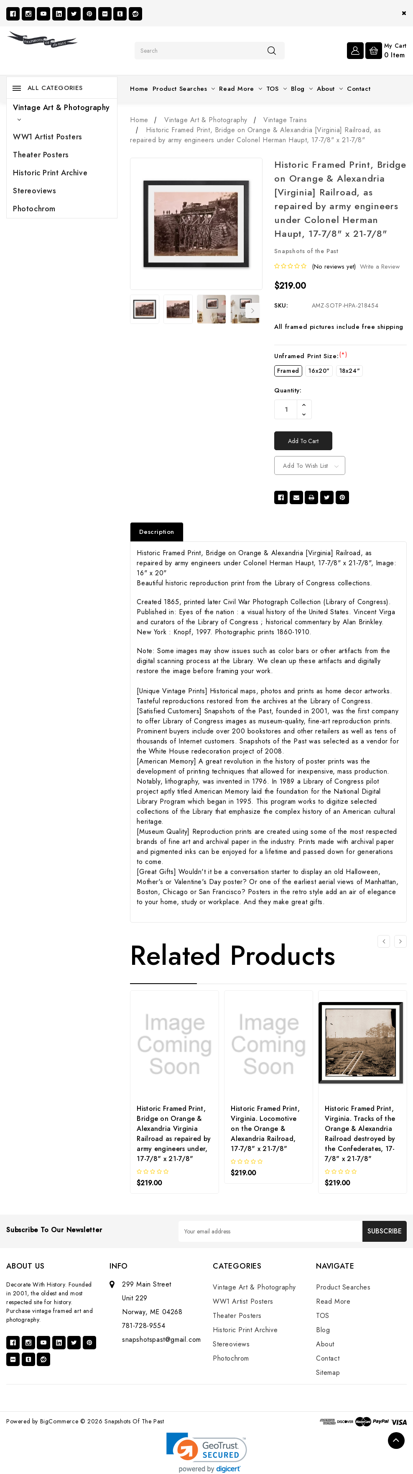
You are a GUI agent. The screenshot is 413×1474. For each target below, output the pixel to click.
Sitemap (328, 1372)
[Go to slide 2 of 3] (400, 941)
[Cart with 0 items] (386, 50)
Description (156, 531)
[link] (207, 1453)
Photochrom (34, 208)
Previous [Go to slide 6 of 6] (135, 310)
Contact (358, 88)
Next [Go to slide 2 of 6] (252, 310)
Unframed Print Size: (310, 356)
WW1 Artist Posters (47, 136)
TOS (276, 88)
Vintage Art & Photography (61, 111)
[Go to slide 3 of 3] (383, 941)
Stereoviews (34, 190)
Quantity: (287, 390)
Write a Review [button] (380, 266)
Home (139, 88)
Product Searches (184, 88)
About (330, 88)
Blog (302, 88)
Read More (240, 88)
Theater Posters (41, 154)
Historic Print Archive (50, 172)
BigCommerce (59, 1421)
